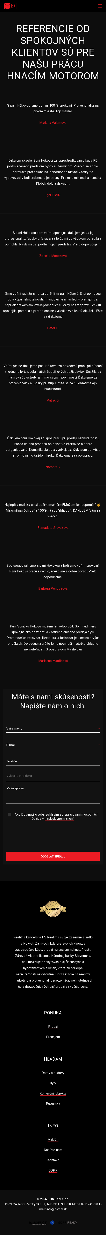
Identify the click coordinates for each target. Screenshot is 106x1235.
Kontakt (53, 1160)
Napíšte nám (53, 1150)
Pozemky (53, 1104)
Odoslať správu (53, 856)
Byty (53, 1083)
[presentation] (53, 837)
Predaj (53, 1027)
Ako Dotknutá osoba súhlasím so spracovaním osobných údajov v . (56, 817)
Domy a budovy (53, 1073)
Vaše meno (14, 728)
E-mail (10, 745)
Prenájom (53, 1037)
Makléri (53, 1140)
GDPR (53, 1170)
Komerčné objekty (53, 1093)
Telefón (11, 761)
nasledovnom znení (59, 819)
